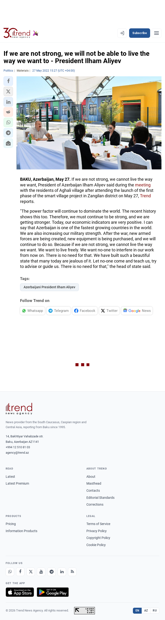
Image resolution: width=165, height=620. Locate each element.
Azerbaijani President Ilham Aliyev (49, 287)
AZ (146, 610)
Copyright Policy (98, 538)
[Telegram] (51, 572)
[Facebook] (20, 572)
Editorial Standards (100, 497)
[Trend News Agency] (19, 409)
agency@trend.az (17, 452)
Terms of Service (98, 524)
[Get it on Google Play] (53, 592)
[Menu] (156, 33)
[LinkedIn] (62, 572)
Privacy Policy (96, 531)
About (90, 476)
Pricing (11, 524)
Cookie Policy (96, 545)
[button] (8, 81)
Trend (145, 195)
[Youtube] (41, 572)
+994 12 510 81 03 (18, 447)
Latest (10, 476)
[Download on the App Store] (20, 592)
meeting (143, 184)
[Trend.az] (21, 33)
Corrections (94, 504)
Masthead (93, 483)
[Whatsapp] (10, 572)
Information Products (21, 531)
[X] (30, 572)
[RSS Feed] (72, 572)
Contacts (93, 490)
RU (155, 610)
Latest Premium (17, 483)
